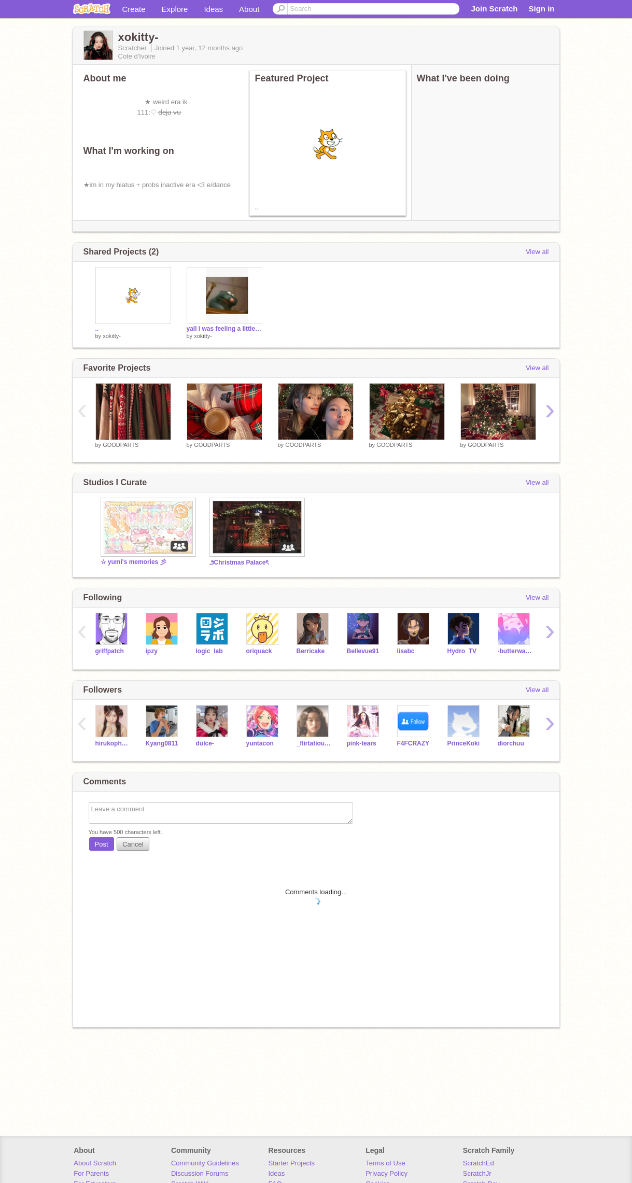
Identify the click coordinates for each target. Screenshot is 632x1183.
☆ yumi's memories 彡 (133, 562)
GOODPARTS (120, 445)
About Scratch (95, 1163)
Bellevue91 (363, 651)
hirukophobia (112, 743)
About (249, 9)
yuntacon (260, 743)
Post (101, 844)
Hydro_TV (462, 651)
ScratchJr (477, 1173)
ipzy (152, 651)
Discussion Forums (200, 1173)
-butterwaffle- (515, 651)
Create (134, 9)
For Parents (91, 1173)
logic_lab (209, 651)
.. (257, 207)
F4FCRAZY (413, 743)
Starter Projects (292, 1163)
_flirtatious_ (314, 743)
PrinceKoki (463, 743)
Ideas (213, 9)
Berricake (311, 651)
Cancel (132, 844)
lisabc (406, 651)
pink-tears (361, 743)
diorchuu (511, 743)
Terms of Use (385, 1163)
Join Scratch (494, 8)
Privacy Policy (387, 1173)
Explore (175, 9)
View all (537, 252)
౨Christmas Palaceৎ (239, 562)
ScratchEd (478, 1163)
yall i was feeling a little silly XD (224, 328)
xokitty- (112, 336)
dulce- (205, 743)
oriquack (259, 651)
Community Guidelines (205, 1163)
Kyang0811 (162, 743)
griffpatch (109, 651)
